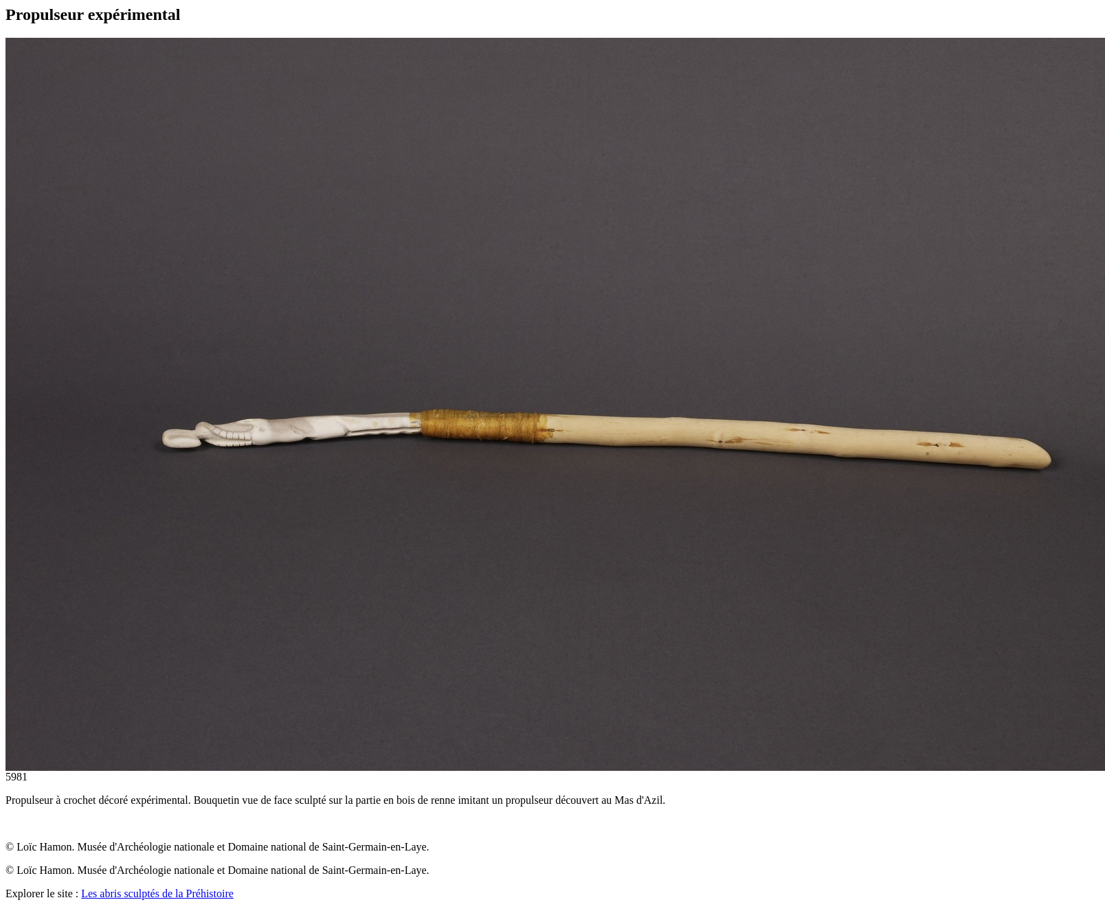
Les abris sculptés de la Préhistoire (157, 893)
